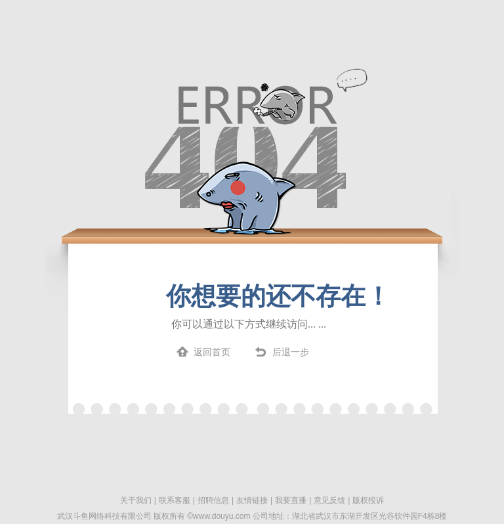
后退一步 (290, 352)
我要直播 (290, 500)
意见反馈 (329, 500)
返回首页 (212, 352)
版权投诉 (368, 500)
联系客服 (174, 500)
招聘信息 (213, 500)
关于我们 (136, 500)
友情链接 (252, 500)
